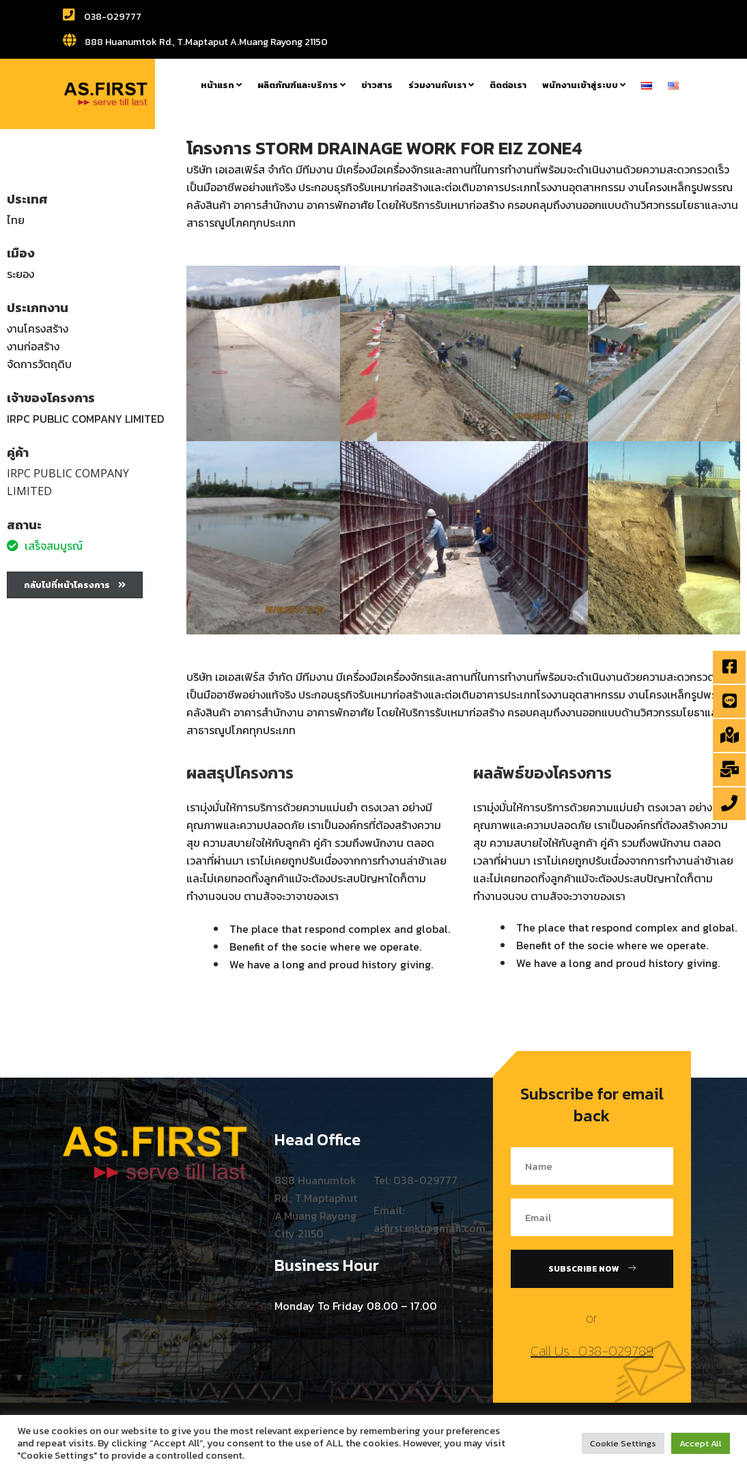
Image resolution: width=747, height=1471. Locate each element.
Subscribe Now (592, 1269)
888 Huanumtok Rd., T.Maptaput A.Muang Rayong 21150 (195, 42)
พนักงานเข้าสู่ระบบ (583, 85)
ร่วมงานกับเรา (441, 85)
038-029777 (102, 17)
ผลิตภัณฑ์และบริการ (301, 85)
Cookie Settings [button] (623, 1443)
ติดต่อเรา (508, 85)
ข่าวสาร (377, 85)
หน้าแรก (221, 85)
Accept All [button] (700, 1443)
